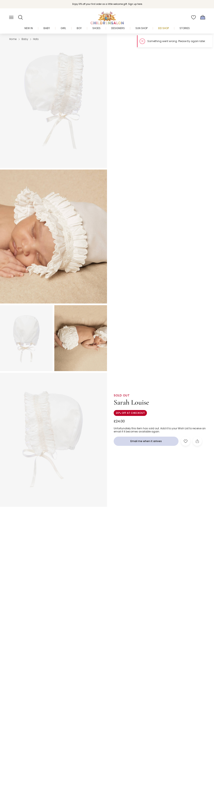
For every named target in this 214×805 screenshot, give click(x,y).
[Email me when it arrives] (146, 441)
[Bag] (202, 17)
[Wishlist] (193, 17)
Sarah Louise (131, 402)
